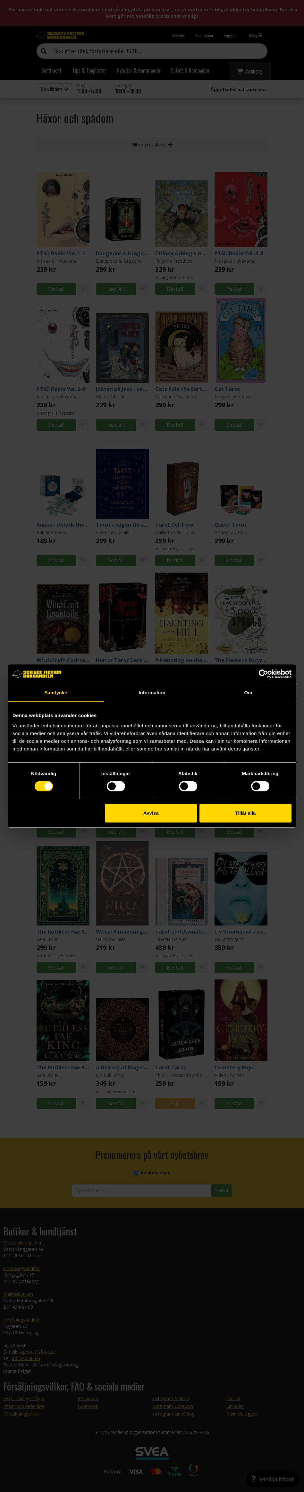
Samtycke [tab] (56, 692)
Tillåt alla (245, 813)
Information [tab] (152, 692)
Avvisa (151, 813)
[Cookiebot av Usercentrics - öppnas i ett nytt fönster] (263, 674)
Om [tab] (248, 692)
